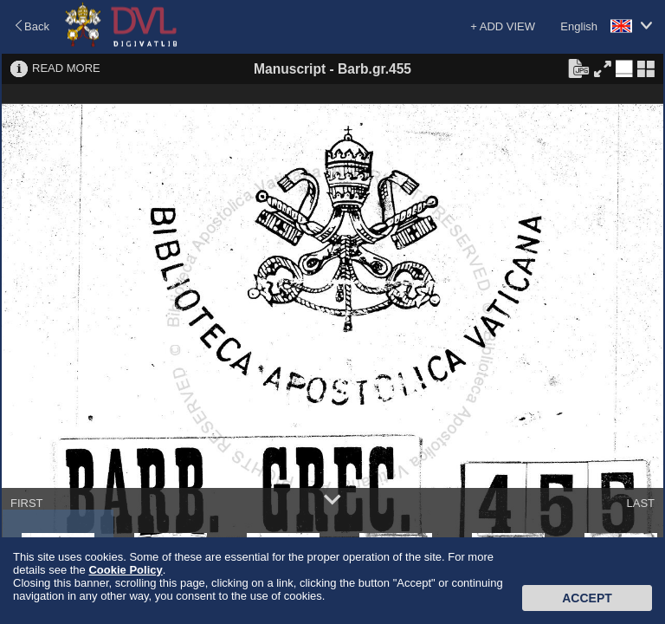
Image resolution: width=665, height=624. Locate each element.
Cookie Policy (125, 569)
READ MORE (66, 68)
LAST (640, 503)
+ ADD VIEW (502, 26)
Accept (587, 598)
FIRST (26, 503)
